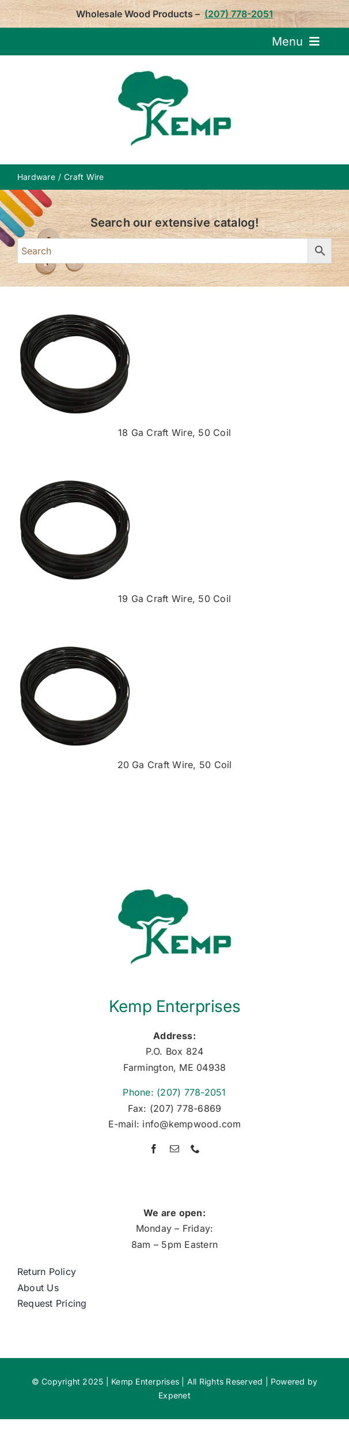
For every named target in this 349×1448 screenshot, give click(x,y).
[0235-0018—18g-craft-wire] (74, 314)
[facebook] (153, 1148)
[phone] (195, 1148)
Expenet (174, 1395)
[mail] (174, 1148)
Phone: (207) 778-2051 (174, 1092)
